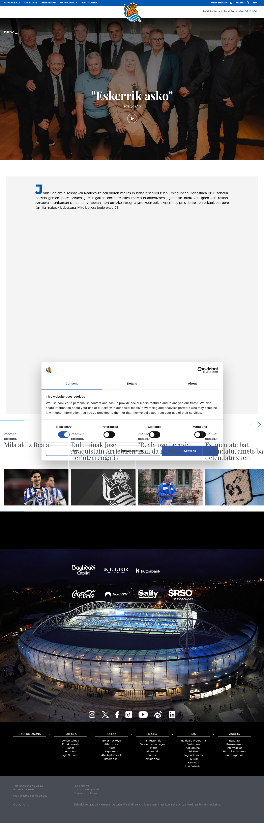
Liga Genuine (70, 755)
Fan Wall (193, 762)
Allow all (190, 450)
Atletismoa (111, 744)
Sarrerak (48, 2)
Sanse (71, 748)
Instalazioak (152, 759)
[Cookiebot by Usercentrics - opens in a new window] (200, 370)
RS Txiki (193, 759)
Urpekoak (111, 751)
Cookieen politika (85, 793)
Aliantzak (152, 751)
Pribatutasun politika (87, 789)
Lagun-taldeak (193, 755)
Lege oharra (81, 786)
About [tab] (192, 383)
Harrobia (70, 751)
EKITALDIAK (90, 2)
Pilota (111, 748)
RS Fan (193, 751)
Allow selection (132, 450)
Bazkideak (193, 744)
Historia (152, 748)
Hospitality (69, 2)
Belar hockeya (111, 740)
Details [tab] (132, 383)
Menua (11, 32)
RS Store (30, 2)
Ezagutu (234, 740)
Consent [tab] (71, 383)
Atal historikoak (111, 755)
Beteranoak (111, 759)
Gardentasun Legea (152, 744)
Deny (74, 450)
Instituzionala (153, 740)
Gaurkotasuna (30, 734)
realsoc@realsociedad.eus (30, 796)
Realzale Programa (193, 740)
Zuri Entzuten (193, 766)
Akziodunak (193, 748)
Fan (193, 734)
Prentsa (152, 755)
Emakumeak (70, 744)
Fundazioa (12, 2)
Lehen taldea (70, 740)
